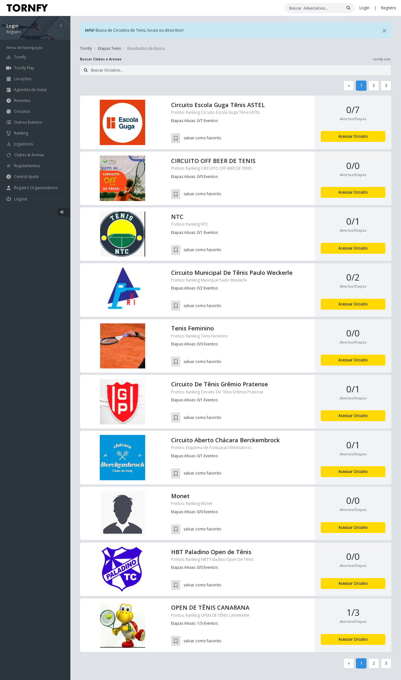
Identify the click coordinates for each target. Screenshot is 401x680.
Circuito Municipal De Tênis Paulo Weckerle (232, 272)
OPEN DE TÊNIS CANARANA (210, 607)
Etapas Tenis (109, 48)
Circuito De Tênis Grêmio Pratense (219, 384)
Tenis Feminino (192, 328)
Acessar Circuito (353, 136)
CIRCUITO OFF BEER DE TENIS (213, 161)
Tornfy (86, 48)
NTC (177, 216)
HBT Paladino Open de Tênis (211, 552)
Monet (180, 496)
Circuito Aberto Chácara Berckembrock (225, 440)
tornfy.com (381, 59)
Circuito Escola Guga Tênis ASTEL (218, 105)
